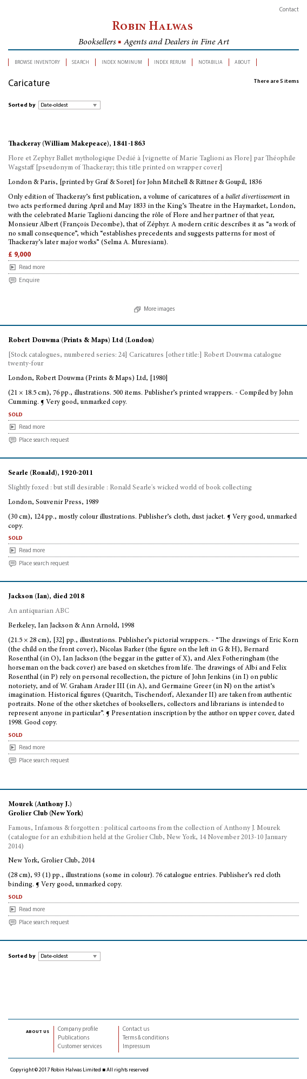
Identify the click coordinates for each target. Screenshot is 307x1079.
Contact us (136, 1029)
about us (37, 1031)
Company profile (78, 1029)
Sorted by (21, 105)
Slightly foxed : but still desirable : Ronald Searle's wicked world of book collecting (130, 488)
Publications (73, 1038)
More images (159, 309)
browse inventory (37, 62)
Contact (289, 10)
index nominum (122, 62)
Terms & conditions (146, 1038)
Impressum (136, 1047)
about (242, 62)
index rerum (170, 62)
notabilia (210, 62)
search (80, 62)
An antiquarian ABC (38, 611)
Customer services (80, 1047)
